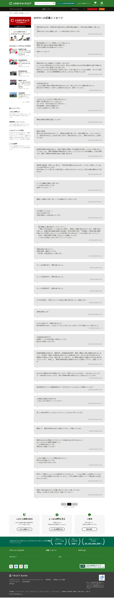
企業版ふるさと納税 (59, 579)
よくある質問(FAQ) (57, 529)
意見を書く (89, 529)
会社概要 (11, 591)
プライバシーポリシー (44, 591)
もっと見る (26, 102)
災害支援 (102, 9)
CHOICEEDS (26, 581)
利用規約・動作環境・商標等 (69, 591)
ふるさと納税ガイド (24, 529)
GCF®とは (75, 9)
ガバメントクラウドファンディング (32, 579)
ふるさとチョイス (92, 9)
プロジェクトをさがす (15, 9)
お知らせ (88, 591)
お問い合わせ (81, 591)
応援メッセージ (46, 9)
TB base (11, 583)
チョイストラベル (14, 581)
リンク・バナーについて (31, 591)
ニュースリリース (19, 591)
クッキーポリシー (56, 591)
